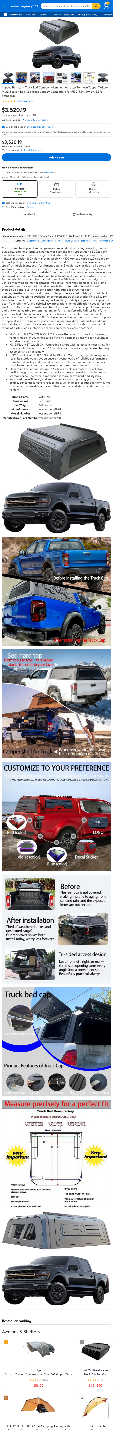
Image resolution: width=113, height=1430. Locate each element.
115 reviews (27, 101)
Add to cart (56, 157)
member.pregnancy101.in (40, 126)
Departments (13, 14)
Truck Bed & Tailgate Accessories (81, 240)
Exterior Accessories (52, 240)
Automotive (33, 240)
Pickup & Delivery (87, 14)
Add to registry (82, 214)
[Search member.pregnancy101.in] (66, 6)
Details (30, 207)
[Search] (96, 6)
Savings (43, 14)
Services (30, 14)
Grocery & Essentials (63, 14)
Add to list (28, 214)
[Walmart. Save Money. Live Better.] (20, 6)
